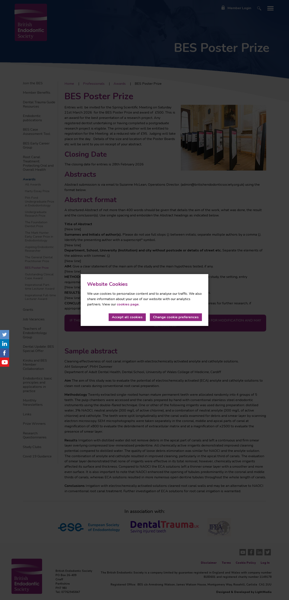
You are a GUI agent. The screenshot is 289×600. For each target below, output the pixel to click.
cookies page (128, 304)
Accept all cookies (127, 317)
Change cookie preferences (176, 317)
